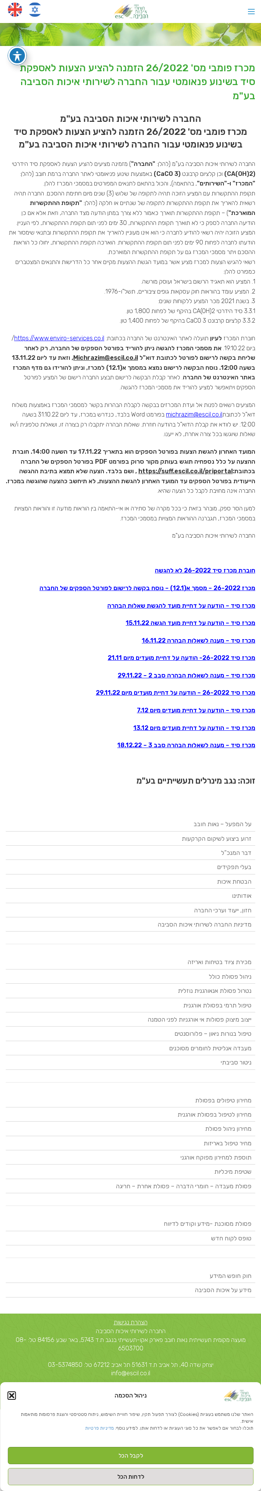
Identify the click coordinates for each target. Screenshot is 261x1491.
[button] (11, 1395)
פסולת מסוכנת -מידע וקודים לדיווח (207, 1223)
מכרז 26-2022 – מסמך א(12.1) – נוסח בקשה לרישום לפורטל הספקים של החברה (147, 588)
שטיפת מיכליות (232, 1171)
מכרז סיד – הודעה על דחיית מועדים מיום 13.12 (194, 728)
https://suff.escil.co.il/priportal (185, 471)
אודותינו (241, 895)
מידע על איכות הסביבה (223, 1290)
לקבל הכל (130, 1455)
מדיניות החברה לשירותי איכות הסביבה (204, 924)
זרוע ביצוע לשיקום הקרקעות (216, 838)
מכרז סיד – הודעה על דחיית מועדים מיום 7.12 (196, 710)
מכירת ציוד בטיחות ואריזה (219, 962)
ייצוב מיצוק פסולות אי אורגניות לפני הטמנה (199, 1019)
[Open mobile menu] (251, 11)
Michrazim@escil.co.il (105, 357)
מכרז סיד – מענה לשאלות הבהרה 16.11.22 (198, 640)
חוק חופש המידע (230, 1275)
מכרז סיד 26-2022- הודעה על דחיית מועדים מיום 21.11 (181, 657)
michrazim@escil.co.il (194, 414)
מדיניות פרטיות (99, 1428)
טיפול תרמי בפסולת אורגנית (217, 1005)
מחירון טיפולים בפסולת (223, 1100)
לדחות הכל (130, 1476)
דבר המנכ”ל (236, 852)
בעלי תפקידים (234, 867)
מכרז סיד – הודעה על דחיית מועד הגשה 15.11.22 (190, 623)
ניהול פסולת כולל (230, 976)
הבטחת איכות (234, 881)
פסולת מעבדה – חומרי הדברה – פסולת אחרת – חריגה (183, 1186)
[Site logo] (130, 11)
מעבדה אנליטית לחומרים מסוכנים (210, 1048)
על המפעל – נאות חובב (222, 824)
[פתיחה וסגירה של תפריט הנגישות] (17, 55)
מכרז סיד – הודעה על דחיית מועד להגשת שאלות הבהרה (181, 605)
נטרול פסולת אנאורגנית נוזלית (214, 990)
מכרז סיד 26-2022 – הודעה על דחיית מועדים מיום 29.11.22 (175, 692)
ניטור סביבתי (236, 1062)
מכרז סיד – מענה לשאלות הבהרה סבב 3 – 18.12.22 (186, 745)
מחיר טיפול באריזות (227, 1143)
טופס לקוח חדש (231, 1238)
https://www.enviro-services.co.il (59, 338)
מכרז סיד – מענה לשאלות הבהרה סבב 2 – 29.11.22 (186, 675)
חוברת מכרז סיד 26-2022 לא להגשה (205, 570)
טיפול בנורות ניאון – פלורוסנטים (212, 1033)
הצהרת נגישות (131, 1322)
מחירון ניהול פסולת (228, 1128)
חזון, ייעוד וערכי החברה (222, 910)
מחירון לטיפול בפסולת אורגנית (214, 1114)
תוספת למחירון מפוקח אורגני (216, 1157)
